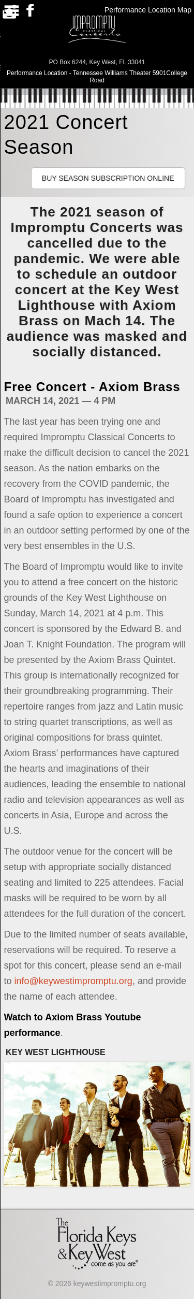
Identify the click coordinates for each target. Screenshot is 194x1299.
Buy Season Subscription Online (108, 178)
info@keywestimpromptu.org (73, 981)
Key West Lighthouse (56, 1052)
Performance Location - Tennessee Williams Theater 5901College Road (97, 76)
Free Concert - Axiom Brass (92, 387)
